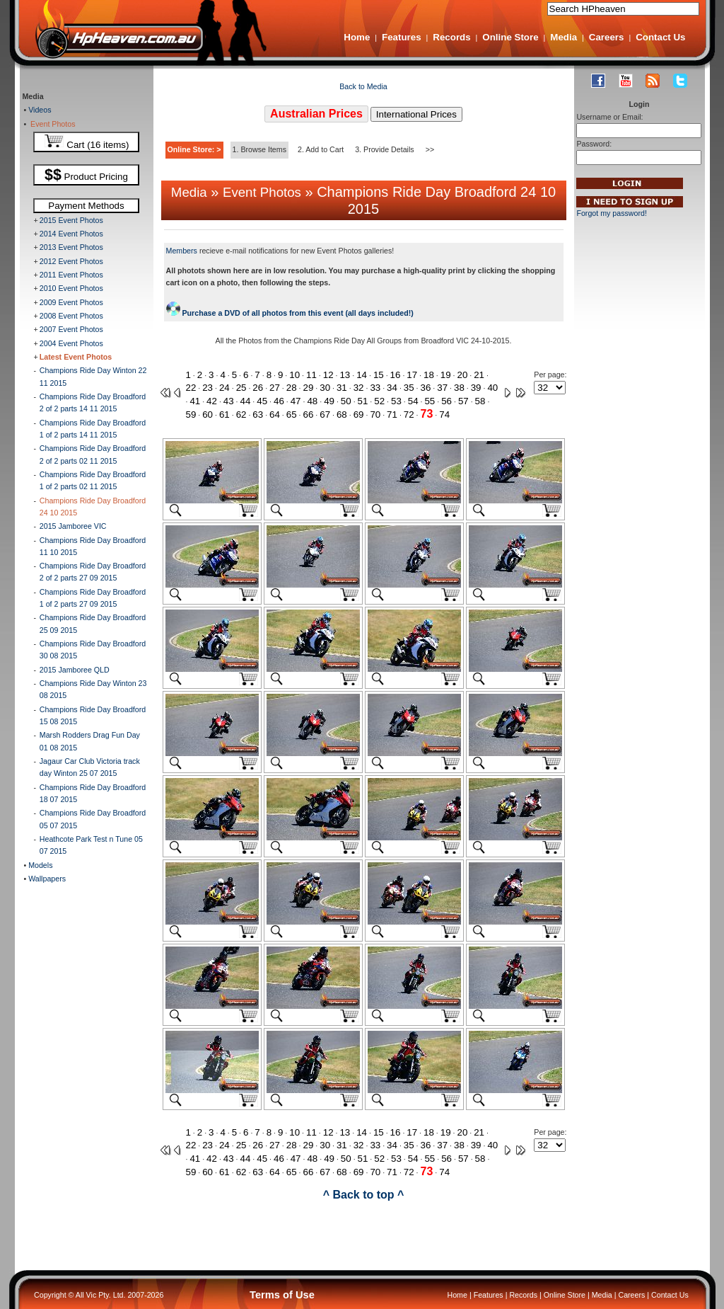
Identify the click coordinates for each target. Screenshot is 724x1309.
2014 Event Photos (71, 233)
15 (378, 375)
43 (228, 401)
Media (563, 37)
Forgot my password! (611, 213)
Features (401, 37)
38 (459, 387)
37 (442, 387)
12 (328, 375)
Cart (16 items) (86, 142)
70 (375, 414)
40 (492, 387)
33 (375, 387)
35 (409, 387)
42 (211, 401)
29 (308, 387)
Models (39, 865)
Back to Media (363, 86)
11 (311, 375)
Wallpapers (46, 878)
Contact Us (660, 37)
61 (224, 414)
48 (312, 401)
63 (257, 414)
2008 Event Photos (71, 315)
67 (325, 414)
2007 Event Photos (71, 329)
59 (190, 414)
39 (476, 387)
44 (245, 401)
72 (409, 414)
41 (194, 401)
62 (241, 414)
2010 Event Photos (71, 288)
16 (395, 375)
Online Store (510, 37)
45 (262, 401)
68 (342, 414)
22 (190, 387)
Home (357, 37)
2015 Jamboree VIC (73, 526)
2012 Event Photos (71, 261)
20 (462, 375)
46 (279, 401)
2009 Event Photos (71, 302)
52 (379, 401)
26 (257, 387)
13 (344, 375)
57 (463, 401)
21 (479, 375)
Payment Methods (86, 205)
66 (308, 414)
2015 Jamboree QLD (75, 669)
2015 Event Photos (71, 220)
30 (325, 387)
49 (329, 401)
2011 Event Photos (71, 274)
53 (396, 401)
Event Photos (50, 124)
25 (241, 387)
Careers (606, 37)
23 (207, 387)
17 (412, 375)
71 (392, 414)
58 (480, 401)
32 (359, 387)
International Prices (416, 114)
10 (294, 375)
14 (361, 375)
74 (444, 414)
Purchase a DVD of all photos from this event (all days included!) (290, 313)
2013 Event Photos (71, 247)
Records (451, 37)
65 (291, 414)
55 (429, 401)
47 (296, 401)
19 (445, 375)
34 (392, 387)
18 (429, 375)
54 (413, 401)
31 (342, 387)
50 (346, 401)
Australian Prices (316, 114)
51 (363, 401)
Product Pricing (86, 174)
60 (207, 414)
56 (446, 401)
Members (181, 250)
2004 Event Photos (71, 343)
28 (291, 387)
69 (359, 414)
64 (274, 414)
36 (426, 387)
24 (224, 387)
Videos (38, 109)
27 (274, 387)
